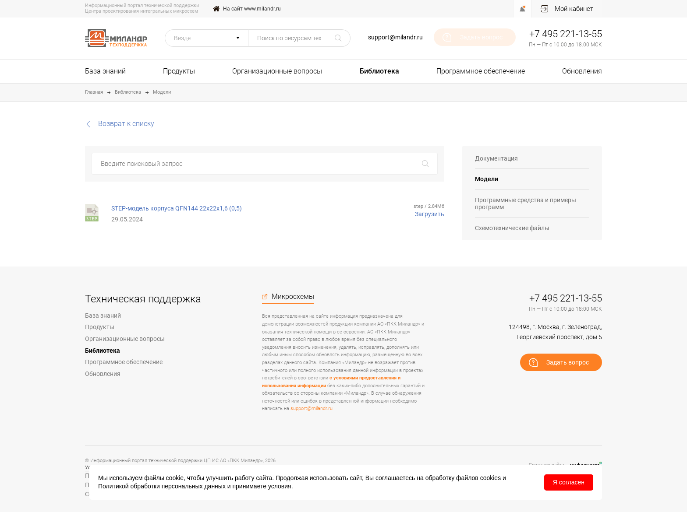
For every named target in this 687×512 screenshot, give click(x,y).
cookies (490, 477)
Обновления (582, 71)
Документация (496, 158)
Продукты (179, 71)
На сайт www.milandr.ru (252, 9)
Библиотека (379, 71)
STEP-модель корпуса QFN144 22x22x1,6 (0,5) (176, 208)
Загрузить (429, 213)
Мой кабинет (574, 9)
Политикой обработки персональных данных (162, 486)
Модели (162, 92)
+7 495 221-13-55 (565, 33)
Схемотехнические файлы (512, 227)
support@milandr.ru (395, 37)
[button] (206, 38)
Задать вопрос (481, 37)
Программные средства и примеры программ (525, 203)
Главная (94, 92)
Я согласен (568, 482)
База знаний (105, 71)
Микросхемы (293, 297)
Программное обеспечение (480, 71)
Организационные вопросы (277, 71)
